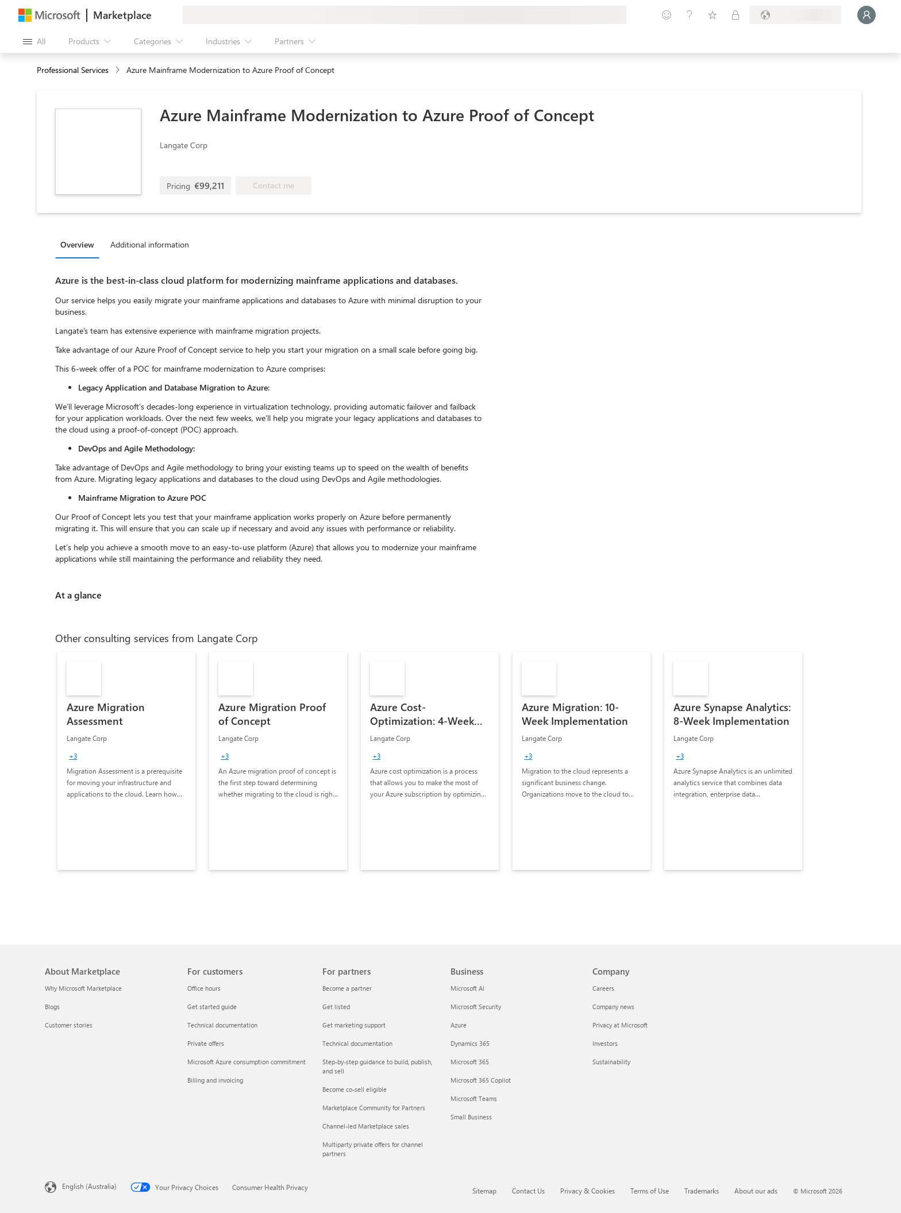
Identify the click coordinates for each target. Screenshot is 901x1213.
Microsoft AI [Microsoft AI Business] (467, 988)
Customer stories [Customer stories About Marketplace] (69, 1025)
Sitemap (484, 1190)
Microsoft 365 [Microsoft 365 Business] (469, 1061)
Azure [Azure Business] (458, 1025)
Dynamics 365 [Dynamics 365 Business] (470, 1043)
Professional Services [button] (73, 69)
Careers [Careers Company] (603, 988)
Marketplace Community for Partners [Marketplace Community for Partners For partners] (373, 1107)
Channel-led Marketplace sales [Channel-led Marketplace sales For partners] (365, 1126)
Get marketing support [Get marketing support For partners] (354, 1025)
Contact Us (528, 1190)
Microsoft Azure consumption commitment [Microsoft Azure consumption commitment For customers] (246, 1061)
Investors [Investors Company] (605, 1043)
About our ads (755, 1190)
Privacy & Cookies (587, 1190)
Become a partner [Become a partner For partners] (347, 988)
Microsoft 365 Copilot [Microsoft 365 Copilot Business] (480, 1080)
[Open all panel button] (34, 41)
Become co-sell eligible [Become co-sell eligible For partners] (354, 1089)
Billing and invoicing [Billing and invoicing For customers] (215, 1080)
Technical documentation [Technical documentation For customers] (222, 1025)
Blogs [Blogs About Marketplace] (52, 1006)
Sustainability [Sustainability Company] (611, 1061)
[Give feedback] (666, 15)
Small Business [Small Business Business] (471, 1116)
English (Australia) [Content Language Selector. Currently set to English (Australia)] (89, 1186)
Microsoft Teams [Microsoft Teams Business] (473, 1098)
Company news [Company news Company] (613, 1006)
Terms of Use (649, 1190)
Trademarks (701, 1190)
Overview (77, 244)
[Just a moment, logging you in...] (866, 15)
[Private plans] (735, 15)
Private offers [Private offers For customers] (205, 1043)
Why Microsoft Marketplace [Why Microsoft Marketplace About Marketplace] (83, 988)
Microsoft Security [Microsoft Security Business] (475, 1006)
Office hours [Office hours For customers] (204, 988)
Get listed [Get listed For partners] (336, 1006)
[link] (126, 761)
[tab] (80, 244)
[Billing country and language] (795, 15)
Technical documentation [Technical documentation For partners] (357, 1043)
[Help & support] (689, 15)
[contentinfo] (118, 70)
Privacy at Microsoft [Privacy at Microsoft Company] (620, 1025)
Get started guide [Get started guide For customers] (212, 1006)
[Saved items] (712, 15)
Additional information (149, 244)
